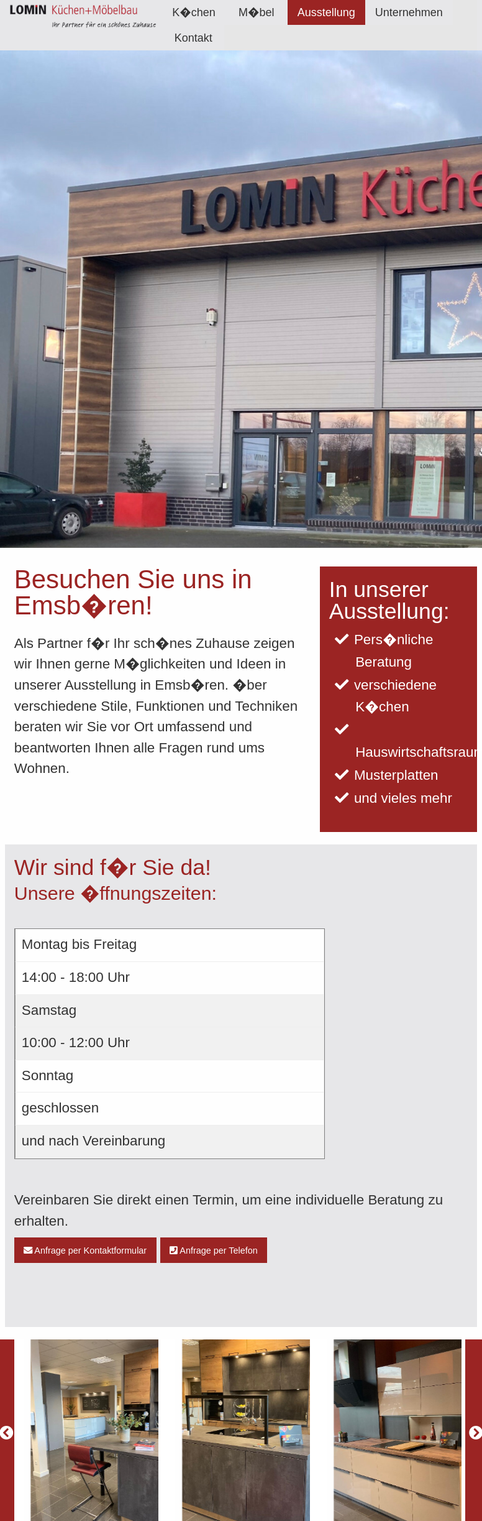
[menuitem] (193, 12)
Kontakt (193, 38)
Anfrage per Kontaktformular (85, 1250)
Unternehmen (409, 12)
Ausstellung (326, 12)
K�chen (194, 12)
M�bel (256, 12)
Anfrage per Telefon (214, 1250)
